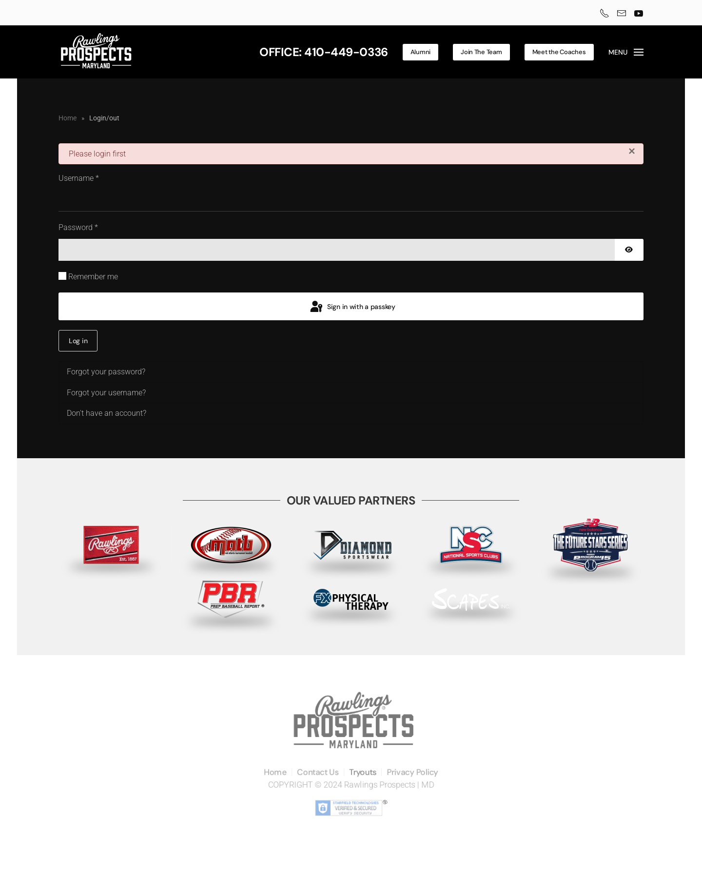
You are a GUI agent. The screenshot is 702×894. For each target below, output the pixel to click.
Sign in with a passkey (352, 307)
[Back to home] (96, 52)
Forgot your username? (106, 392)
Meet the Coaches (559, 52)
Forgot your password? (106, 371)
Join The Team (481, 52)
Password (78, 227)
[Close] (632, 151)
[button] (626, 52)
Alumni (420, 52)
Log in (78, 340)
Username (78, 178)
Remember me (93, 276)
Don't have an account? (106, 413)
